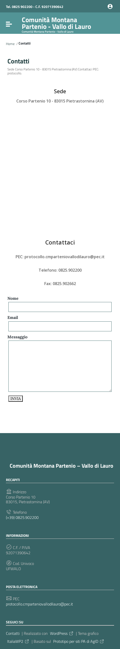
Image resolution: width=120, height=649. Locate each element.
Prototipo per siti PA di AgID (78, 641)
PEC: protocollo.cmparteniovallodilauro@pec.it (60, 256)
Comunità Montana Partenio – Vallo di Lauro (61, 465)
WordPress (62, 633)
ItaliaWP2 (18, 641)
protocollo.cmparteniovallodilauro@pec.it (39, 604)
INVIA (15, 398)
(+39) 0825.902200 (22, 517)
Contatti (13, 633)
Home (10, 44)
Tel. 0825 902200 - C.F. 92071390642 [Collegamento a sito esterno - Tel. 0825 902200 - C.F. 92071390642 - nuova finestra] (34, 6)
